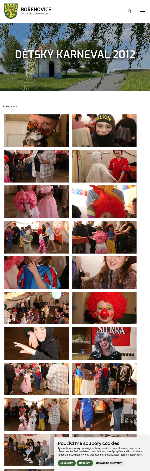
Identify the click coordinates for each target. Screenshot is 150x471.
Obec (66, 62)
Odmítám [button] (84, 462)
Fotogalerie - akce (91, 62)
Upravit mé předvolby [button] (109, 462)
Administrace (12, 467)
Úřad (42, 427)
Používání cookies (122, 435)
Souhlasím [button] (66, 462)
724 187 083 (85, 436)
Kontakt (44, 443)
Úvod (50, 62)
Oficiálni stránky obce (39, 11)
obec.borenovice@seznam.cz (96, 432)
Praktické (44, 437)
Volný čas (44, 432)
